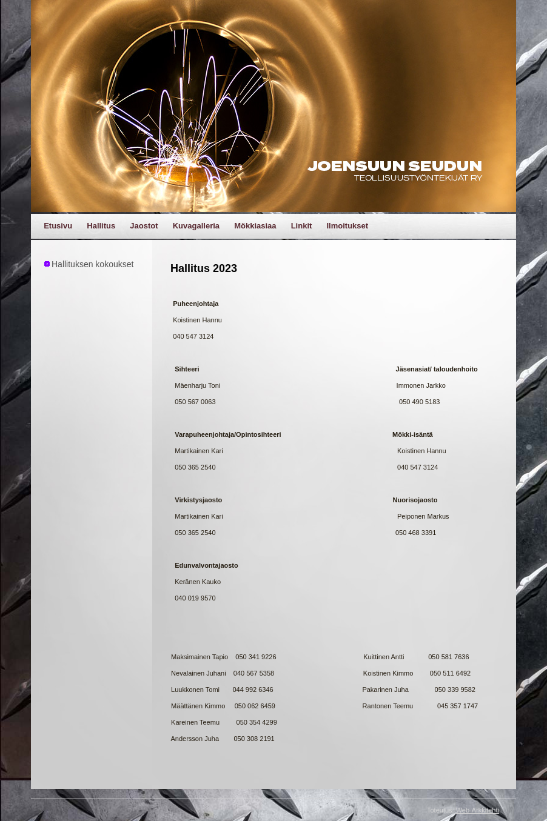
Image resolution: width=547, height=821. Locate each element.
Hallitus (101, 225)
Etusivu (58, 225)
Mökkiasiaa (255, 225)
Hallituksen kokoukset (92, 264)
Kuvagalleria (196, 225)
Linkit (301, 225)
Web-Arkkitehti (477, 810)
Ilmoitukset (347, 225)
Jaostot (144, 225)
